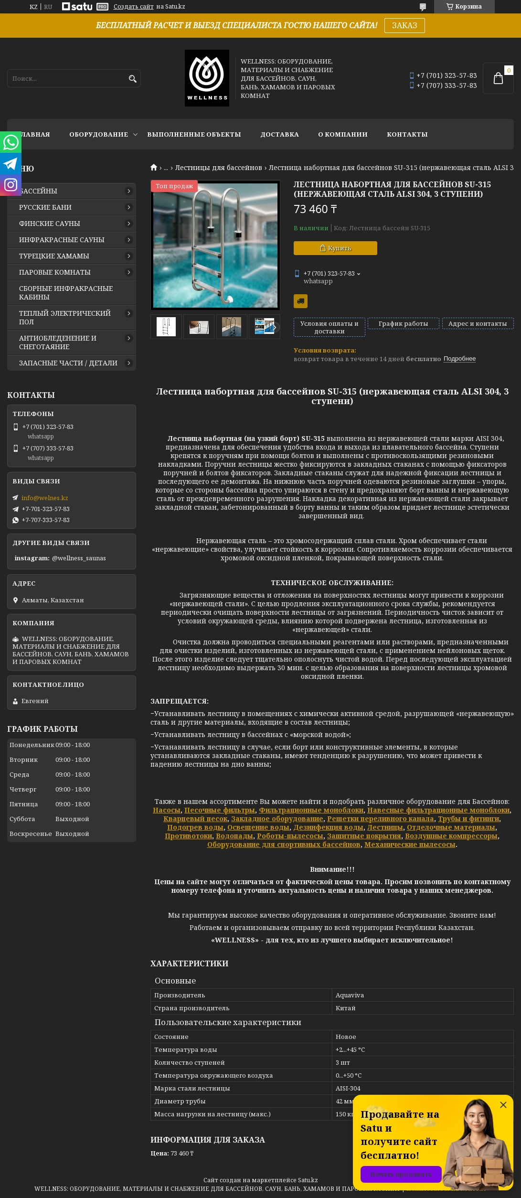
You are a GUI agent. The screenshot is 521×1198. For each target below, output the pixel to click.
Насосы (167, 809)
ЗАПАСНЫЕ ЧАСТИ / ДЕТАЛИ (68, 363)
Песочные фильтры (219, 809)
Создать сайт (134, 6)
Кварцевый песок (195, 818)
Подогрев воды (195, 827)
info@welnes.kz (44, 498)
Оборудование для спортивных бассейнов (284, 844)
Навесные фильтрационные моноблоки (438, 809)
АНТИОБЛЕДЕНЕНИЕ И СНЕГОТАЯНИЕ (57, 342)
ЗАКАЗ (404, 25)
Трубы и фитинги (468, 818)
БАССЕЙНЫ (38, 191)
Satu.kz (308, 1180)
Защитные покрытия (364, 835)
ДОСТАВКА (279, 134)
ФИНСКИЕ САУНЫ (49, 223)
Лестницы (385, 827)
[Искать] (132, 79)
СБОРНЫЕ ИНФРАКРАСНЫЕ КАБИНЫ (66, 292)
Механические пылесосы (410, 844)
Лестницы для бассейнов (218, 167)
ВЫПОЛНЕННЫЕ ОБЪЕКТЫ (194, 134)
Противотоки (188, 835)
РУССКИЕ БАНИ (45, 207)
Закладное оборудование (277, 818)
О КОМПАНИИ (343, 134)
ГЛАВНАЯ (33, 134)
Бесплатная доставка (301, 301)
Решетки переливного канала (380, 818)
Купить (339, 248)
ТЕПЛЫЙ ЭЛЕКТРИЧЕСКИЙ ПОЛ (65, 317)
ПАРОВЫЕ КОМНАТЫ (55, 272)
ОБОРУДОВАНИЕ (98, 134)
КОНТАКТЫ (407, 134)
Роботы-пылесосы (290, 835)
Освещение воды (258, 827)
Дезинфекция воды (328, 827)
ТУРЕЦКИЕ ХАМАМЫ (54, 256)
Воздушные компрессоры (451, 835)
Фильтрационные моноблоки (311, 809)
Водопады (234, 835)
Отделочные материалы (451, 827)
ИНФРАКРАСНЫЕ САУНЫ (62, 239)
